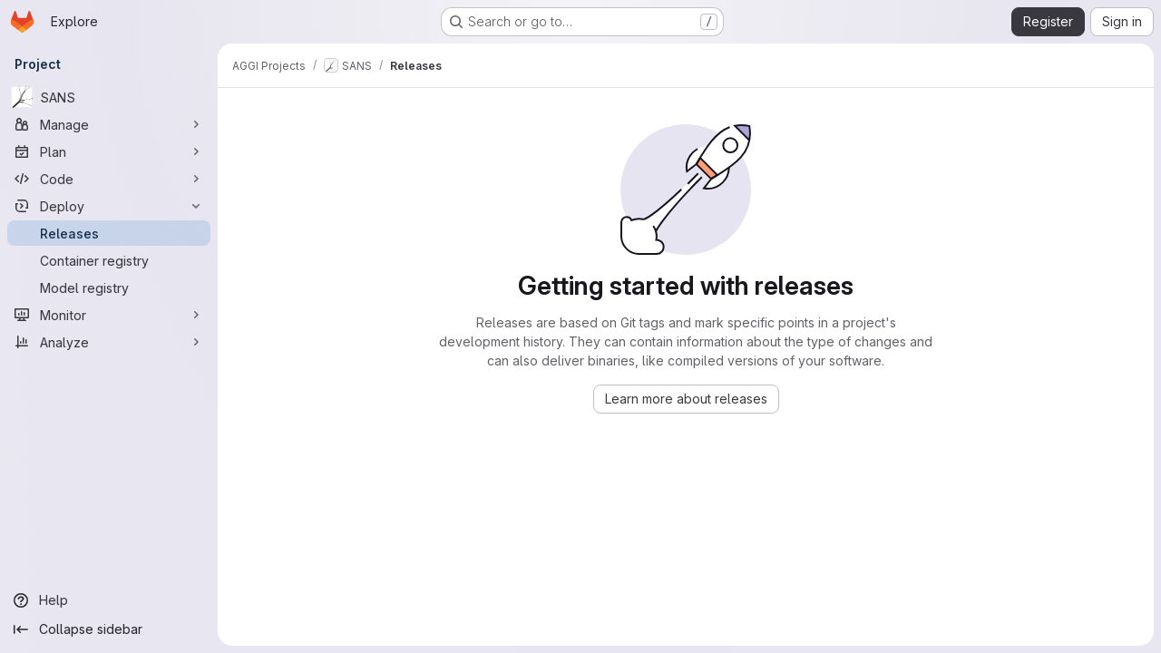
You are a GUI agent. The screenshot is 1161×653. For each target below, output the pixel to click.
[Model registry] (108, 287)
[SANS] (108, 97)
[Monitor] (108, 314)
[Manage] (108, 124)
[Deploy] (108, 206)
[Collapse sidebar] (108, 629)
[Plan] (108, 151)
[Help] (108, 600)
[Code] (108, 178)
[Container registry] (108, 260)
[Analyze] (108, 342)
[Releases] (108, 233)
